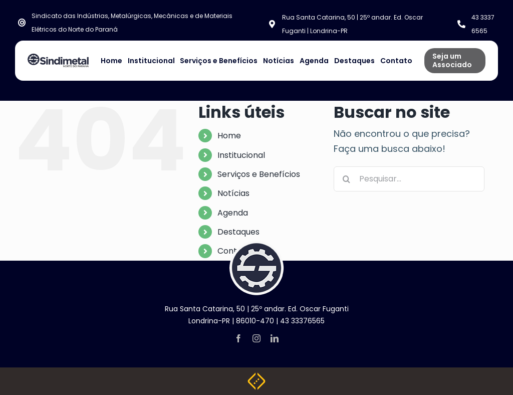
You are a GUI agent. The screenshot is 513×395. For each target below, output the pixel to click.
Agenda (232, 213)
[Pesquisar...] (409, 178)
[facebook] (238, 338)
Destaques (238, 232)
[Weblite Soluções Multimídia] (256, 376)
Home (229, 135)
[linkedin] (275, 338)
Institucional (241, 155)
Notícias (233, 193)
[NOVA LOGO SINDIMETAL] (58, 58)
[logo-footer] (256, 245)
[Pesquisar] (346, 178)
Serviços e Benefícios (258, 174)
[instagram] (256, 338)
